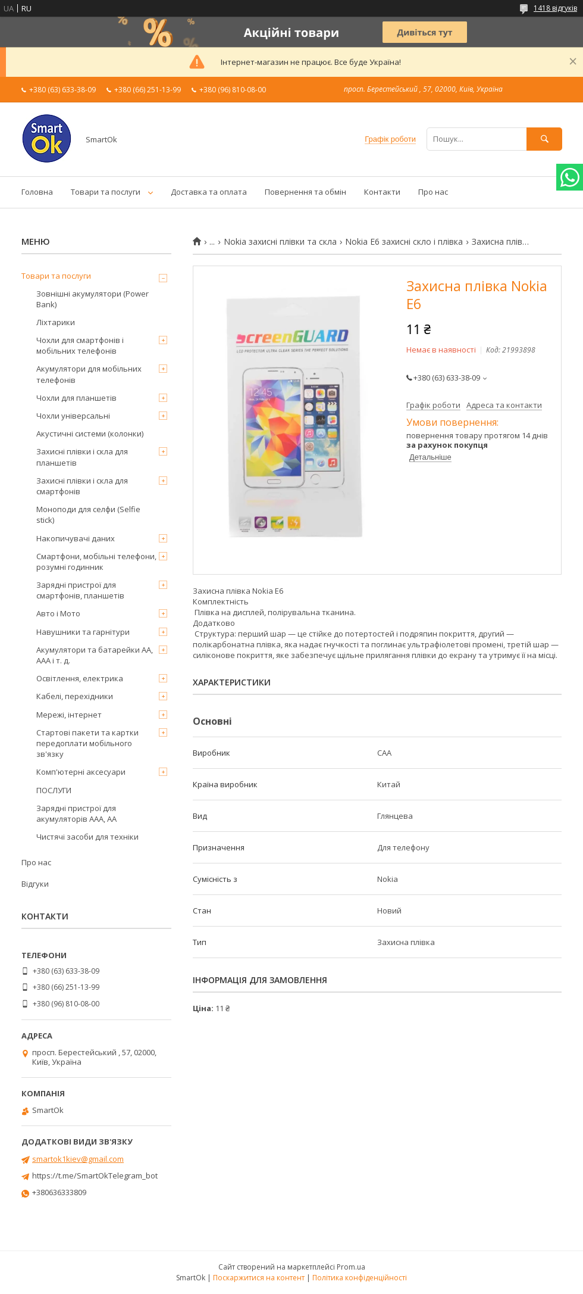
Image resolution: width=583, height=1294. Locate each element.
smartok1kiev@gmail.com (78, 1159)
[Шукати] (544, 139)
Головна (37, 191)
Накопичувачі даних (75, 538)
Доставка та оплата (209, 191)
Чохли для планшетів (76, 397)
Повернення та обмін (305, 191)
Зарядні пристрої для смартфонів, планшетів (80, 590)
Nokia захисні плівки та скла (280, 242)
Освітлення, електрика (79, 678)
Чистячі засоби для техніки (87, 836)
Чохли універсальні (73, 415)
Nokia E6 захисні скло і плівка (404, 242)
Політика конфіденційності (359, 1278)
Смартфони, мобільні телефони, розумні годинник (96, 561)
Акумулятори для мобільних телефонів (89, 374)
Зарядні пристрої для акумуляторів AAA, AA (76, 813)
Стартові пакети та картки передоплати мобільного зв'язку (87, 743)
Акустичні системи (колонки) (89, 433)
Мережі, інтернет (69, 714)
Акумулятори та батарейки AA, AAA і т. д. (94, 655)
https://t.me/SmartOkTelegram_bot (95, 1175)
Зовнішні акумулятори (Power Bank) (92, 299)
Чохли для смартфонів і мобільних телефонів (80, 345)
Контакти (382, 191)
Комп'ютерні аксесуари (81, 771)
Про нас (433, 191)
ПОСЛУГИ (53, 790)
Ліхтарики (55, 322)
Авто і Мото (58, 613)
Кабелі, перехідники (74, 696)
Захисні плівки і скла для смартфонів (82, 486)
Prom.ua (351, 1267)
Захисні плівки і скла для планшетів (82, 456)
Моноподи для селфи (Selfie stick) (88, 514)
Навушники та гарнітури (83, 631)
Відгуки (35, 883)
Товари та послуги (105, 191)
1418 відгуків (555, 8)
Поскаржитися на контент (259, 1278)
